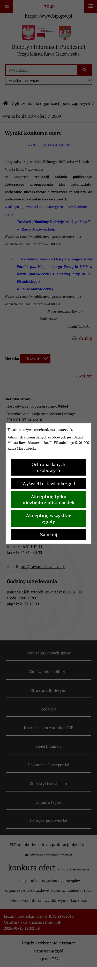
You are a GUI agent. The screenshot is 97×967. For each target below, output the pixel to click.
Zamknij (48, 534)
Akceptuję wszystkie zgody (48, 518)
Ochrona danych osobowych (48, 467)
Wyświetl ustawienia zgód (48, 483)
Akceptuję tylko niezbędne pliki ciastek (49, 499)
